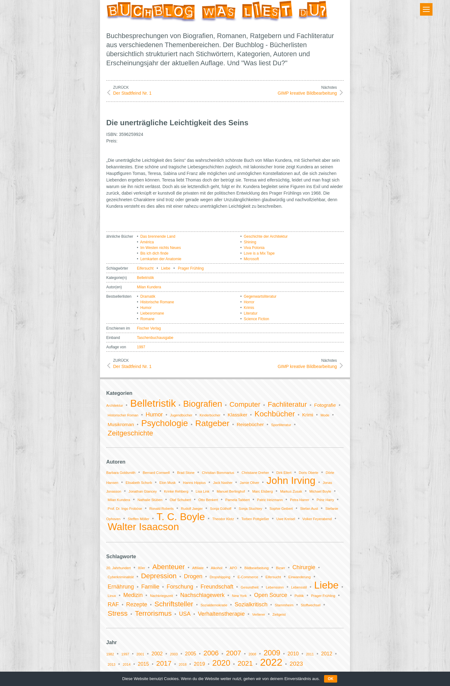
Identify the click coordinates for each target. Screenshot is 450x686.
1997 (141, 347)
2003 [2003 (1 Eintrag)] (174, 654)
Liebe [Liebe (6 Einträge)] (326, 585)
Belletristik (145, 278)
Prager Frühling (191, 268)
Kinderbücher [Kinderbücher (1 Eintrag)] (210, 415)
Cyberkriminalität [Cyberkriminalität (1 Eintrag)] (120, 577)
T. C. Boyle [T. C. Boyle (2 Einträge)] (181, 516)
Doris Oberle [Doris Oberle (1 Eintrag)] (308, 473)
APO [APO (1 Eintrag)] (233, 568)
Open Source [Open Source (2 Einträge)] (270, 595)
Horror (249, 302)
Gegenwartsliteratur (260, 296)
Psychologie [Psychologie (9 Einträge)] (164, 423)
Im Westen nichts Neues (160, 248)
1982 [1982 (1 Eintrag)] (110, 654)
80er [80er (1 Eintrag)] (141, 568)
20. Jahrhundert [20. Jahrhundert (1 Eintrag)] (118, 568)
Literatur (251, 313)
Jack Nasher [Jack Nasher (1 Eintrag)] (222, 483)
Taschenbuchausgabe (155, 338)
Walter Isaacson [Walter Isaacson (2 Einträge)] (143, 526)
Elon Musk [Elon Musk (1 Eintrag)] (167, 483)
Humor (146, 308)
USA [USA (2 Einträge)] (185, 614)
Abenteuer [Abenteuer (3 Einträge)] (168, 567)
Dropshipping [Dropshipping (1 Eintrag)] (220, 577)
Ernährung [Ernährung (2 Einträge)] (121, 587)
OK (330, 679)
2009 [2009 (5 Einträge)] (271, 653)
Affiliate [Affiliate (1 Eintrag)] (198, 568)
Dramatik (147, 296)
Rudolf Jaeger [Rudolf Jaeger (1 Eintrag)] (192, 508)
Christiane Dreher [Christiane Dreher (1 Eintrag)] (255, 473)
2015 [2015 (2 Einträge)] (143, 664)
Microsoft (251, 259)
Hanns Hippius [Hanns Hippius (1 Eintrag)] (194, 483)
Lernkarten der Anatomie (160, 259)
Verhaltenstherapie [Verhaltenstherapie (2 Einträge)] (221, 614)
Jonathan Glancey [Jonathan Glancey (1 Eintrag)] (142, 491)
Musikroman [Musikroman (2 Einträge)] (121, 424)
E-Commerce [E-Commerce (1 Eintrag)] (248, 577)
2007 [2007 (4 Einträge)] (233, 653)
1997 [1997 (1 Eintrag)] (125, 654)
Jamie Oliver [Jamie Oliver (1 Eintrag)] (249, 483)
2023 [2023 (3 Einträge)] (296, 663)
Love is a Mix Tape (259, 253)
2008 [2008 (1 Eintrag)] (252, 654)
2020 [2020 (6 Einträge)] (221, 663)
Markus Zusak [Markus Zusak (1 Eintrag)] (291, 491)
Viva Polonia (254, 248)
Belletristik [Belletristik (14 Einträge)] (153, 403)
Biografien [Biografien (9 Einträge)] (202, 404)
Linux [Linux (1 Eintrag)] (112, 596)
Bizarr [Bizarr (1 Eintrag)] (280, 568)
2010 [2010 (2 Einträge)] (293, 653)
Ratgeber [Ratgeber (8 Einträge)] (212, 423)
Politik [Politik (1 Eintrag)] (299, 596)
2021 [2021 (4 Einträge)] (245, 663)
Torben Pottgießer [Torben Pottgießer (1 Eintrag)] (255, 519)
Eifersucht (145, 268)
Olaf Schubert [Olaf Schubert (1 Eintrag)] (180, 500)
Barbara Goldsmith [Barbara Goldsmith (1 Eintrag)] (120, 473)
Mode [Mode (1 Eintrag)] (325, 415)
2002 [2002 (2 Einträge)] (157, 653)
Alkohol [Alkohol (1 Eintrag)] (216, 568)
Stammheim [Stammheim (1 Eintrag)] (284, 605)
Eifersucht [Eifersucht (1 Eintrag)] (273, 577)
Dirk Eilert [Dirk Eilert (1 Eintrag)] (283, 473)
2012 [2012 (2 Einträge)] (326, 653)
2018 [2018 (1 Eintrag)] (183, 664)
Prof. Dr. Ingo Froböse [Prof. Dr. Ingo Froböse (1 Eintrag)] (125, 508)
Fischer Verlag (149, 328)
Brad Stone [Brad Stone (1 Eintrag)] (186, 473)
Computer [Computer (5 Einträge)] (244, 404)
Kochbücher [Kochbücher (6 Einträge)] (275, 414)
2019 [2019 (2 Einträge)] (199, 664)
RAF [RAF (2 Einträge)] (113, 604)
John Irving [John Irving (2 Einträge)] (291, 480)
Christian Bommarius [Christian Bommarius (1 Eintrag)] (218, 473)
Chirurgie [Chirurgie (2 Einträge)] (303, 567)
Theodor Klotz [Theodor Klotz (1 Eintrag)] (223, 519)
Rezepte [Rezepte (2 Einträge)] (136, 604)
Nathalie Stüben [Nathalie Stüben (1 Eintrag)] (150, 500)
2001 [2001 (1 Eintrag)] (140, 654)
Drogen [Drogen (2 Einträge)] (193, 576)
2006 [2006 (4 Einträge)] (211, 653)
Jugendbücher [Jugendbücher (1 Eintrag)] (181, 415)
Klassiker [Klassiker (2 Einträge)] (238, 414)
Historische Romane (157, 302)
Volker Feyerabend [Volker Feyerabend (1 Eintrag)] (317, 519)
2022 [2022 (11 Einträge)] (271, 662)
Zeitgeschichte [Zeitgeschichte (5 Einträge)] (130, 433)
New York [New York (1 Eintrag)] (239, 596)
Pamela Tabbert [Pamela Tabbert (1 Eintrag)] (237, 500)
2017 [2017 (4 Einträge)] (164, 663)
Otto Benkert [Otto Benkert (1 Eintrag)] (208, 500)
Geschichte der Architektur (266, 236)
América (147, 242)
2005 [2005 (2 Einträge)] (190, 653)
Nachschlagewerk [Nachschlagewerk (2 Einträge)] (202, 595)
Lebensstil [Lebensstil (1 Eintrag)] (299, 587)
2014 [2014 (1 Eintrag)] (127, 664)
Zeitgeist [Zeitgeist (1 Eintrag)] (279, 614)
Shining (250, 242)
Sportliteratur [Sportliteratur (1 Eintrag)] (281, 425)
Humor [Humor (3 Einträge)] (154, 414)
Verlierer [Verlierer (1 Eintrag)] (258, 614)
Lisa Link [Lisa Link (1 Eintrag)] (202, 491)
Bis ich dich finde (154, 253)
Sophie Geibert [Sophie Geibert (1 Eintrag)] (281, 508)
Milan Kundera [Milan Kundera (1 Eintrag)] (119, 500)
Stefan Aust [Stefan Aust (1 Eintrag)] (309, 508)
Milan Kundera (149, 287)
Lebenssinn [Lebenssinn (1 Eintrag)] (275, 587)
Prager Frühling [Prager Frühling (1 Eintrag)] (323, 596)
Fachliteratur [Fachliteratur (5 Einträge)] (287, 404)
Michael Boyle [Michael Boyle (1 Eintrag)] (320, 491)
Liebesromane (152, 313)
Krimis (249, 308)
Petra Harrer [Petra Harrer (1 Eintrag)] (299, 500)
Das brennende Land (157, 236)
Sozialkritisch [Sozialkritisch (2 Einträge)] (251, 604)
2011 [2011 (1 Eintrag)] (310, 654)
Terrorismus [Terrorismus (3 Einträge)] (153, 613)
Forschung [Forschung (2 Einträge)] (180, 587)
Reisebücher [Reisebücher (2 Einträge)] (250, 424)
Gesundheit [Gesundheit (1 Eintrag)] (249, 587)
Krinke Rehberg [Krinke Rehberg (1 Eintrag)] (176, 491)
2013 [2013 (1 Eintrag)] (111, 664)
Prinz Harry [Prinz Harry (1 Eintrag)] (325, 500)
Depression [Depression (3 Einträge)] (159, 576)
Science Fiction (256, 319)
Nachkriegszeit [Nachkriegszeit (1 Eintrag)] (161, 596)
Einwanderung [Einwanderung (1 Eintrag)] (299, 577)
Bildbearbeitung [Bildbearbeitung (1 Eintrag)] (256, 568)
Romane (147, 319)
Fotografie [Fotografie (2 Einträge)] (325, 405)
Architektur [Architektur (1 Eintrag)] (114, 405)
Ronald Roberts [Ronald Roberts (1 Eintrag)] (161, 508)
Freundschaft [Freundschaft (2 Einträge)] (217, 587)
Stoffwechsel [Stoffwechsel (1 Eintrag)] (310, 605)
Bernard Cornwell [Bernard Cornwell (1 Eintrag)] (156, 473)
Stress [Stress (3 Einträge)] (118, 613)
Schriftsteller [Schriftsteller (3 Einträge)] (173, 604)
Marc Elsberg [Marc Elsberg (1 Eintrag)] (262, 491)
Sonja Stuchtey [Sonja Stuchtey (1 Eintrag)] (250, 508)
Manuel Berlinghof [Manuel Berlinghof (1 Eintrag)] (231, 491)
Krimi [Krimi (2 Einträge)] (307, 414)
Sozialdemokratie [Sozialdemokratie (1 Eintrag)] (214, 605)
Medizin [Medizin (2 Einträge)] (133, 595)
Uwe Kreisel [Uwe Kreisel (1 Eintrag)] (286, 519)
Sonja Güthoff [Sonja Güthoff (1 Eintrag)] (220, 508)
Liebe (165, 268)
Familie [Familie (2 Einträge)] (150, 587)
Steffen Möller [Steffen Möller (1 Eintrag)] (138, 519)
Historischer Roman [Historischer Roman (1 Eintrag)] (123, 415)
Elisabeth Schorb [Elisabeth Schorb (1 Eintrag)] (139, 483)
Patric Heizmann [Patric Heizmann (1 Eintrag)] (270, 500)
